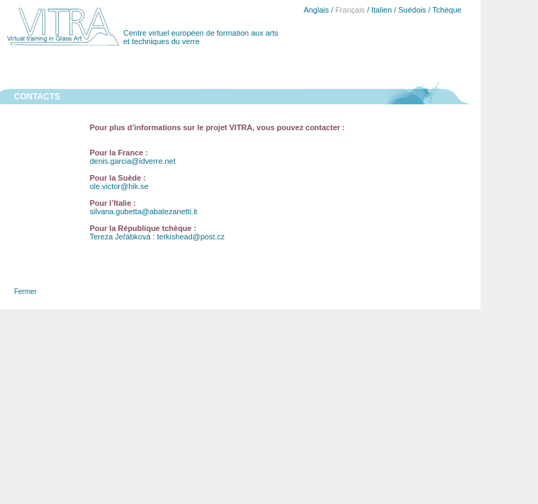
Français (350, 10)
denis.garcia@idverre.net (132, 161)
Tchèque (447, 10)
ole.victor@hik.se (119, 186)
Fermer (25, 291)
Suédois (413, 10)
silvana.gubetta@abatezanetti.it (144, 211)
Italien (381, 10)
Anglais (316, 10)
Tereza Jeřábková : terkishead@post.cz (157, 236)
